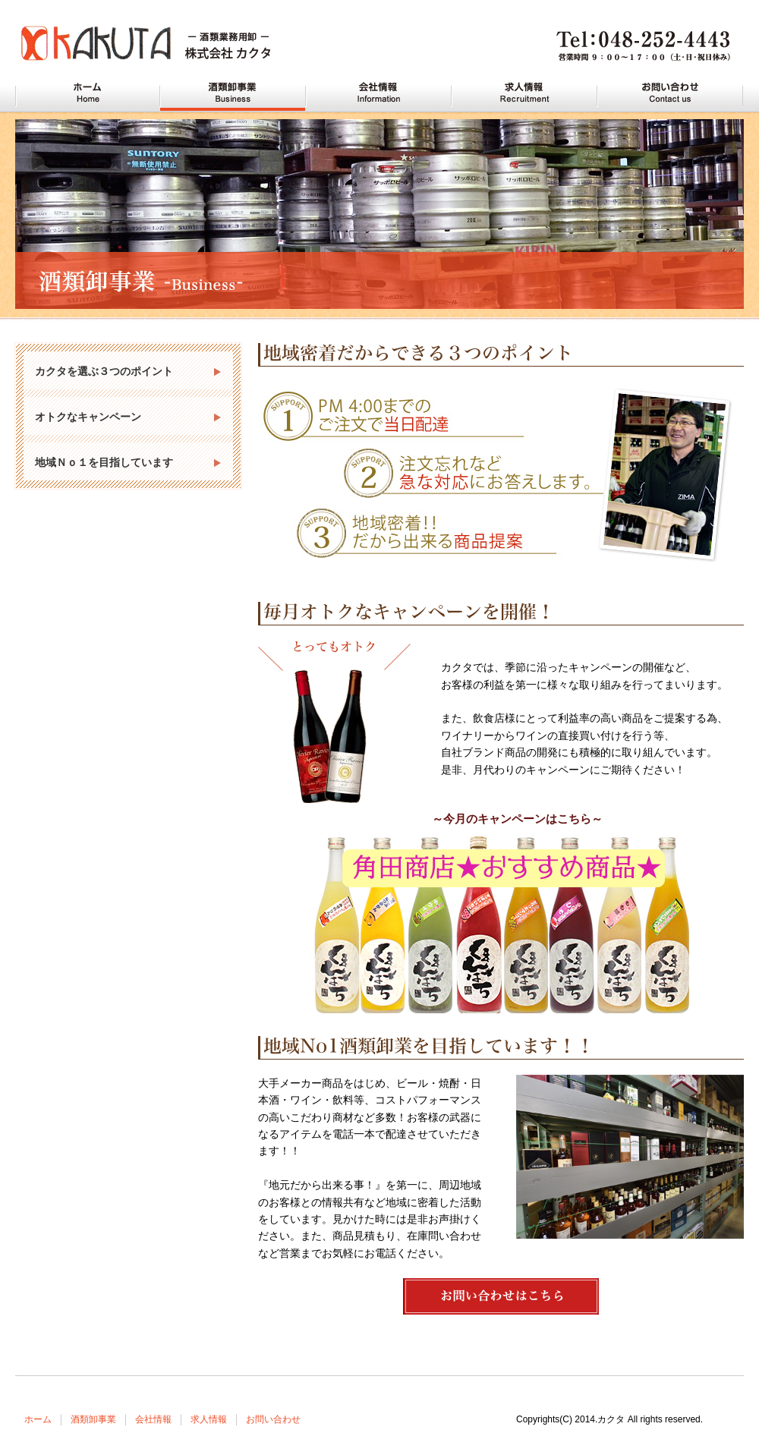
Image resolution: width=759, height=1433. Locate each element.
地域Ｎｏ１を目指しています (104, 462)
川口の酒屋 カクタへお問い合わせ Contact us (670, 93)
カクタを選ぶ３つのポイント (104, 371)
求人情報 (209, 1419)
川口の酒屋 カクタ (87, 93)
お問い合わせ (273, 1419)
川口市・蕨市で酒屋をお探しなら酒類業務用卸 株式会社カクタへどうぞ (159, 45)
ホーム (38, 1419)
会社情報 (153, 1419)
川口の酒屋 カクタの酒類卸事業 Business (233, 93)
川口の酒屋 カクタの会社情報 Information (379, 93)
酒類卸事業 (93, 1419)
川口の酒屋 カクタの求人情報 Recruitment (524, 93)
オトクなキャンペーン (88, 417)
